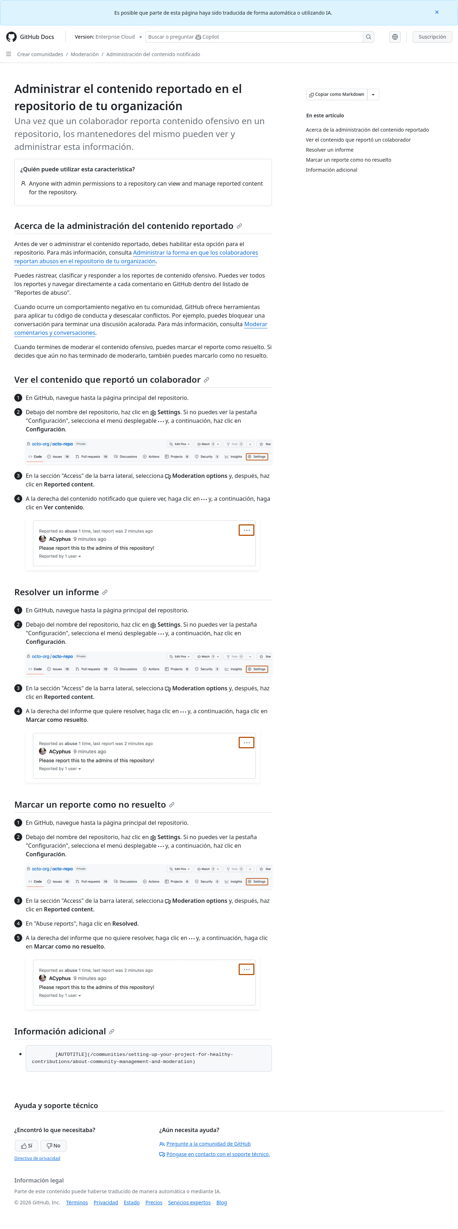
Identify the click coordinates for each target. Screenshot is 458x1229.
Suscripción (432, 36)
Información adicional (64, 1031)
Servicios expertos (189, 1202)
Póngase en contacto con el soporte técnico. (214, 1154)
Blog (221, 1202)
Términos (77, 1202)
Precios (154, 1202)
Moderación (85, 54)
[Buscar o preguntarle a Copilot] (259, 37)
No (53, 1145)
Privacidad (106, 1202)
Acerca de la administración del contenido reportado (128, 225)
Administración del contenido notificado (153, 54)
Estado (132, 1202)
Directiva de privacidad (37, 1158)
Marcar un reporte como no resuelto (94, 804)
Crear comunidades (40, 54)
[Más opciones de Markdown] (373, 94)
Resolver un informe (61, 592)
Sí (26, 1145)
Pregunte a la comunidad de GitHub (205, 1143)
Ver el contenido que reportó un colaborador (111, 379)
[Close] (437, 12)
